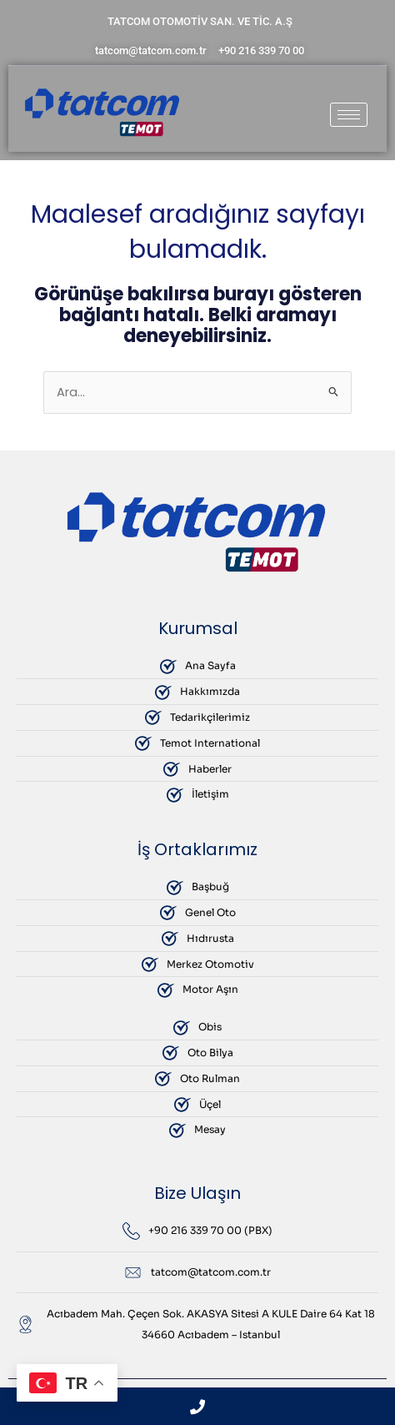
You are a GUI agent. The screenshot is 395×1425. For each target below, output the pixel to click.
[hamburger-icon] (349, 115)
